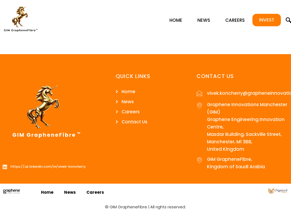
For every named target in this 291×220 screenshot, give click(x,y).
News (203, 20)
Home (175, 20)
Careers (235, 20)
